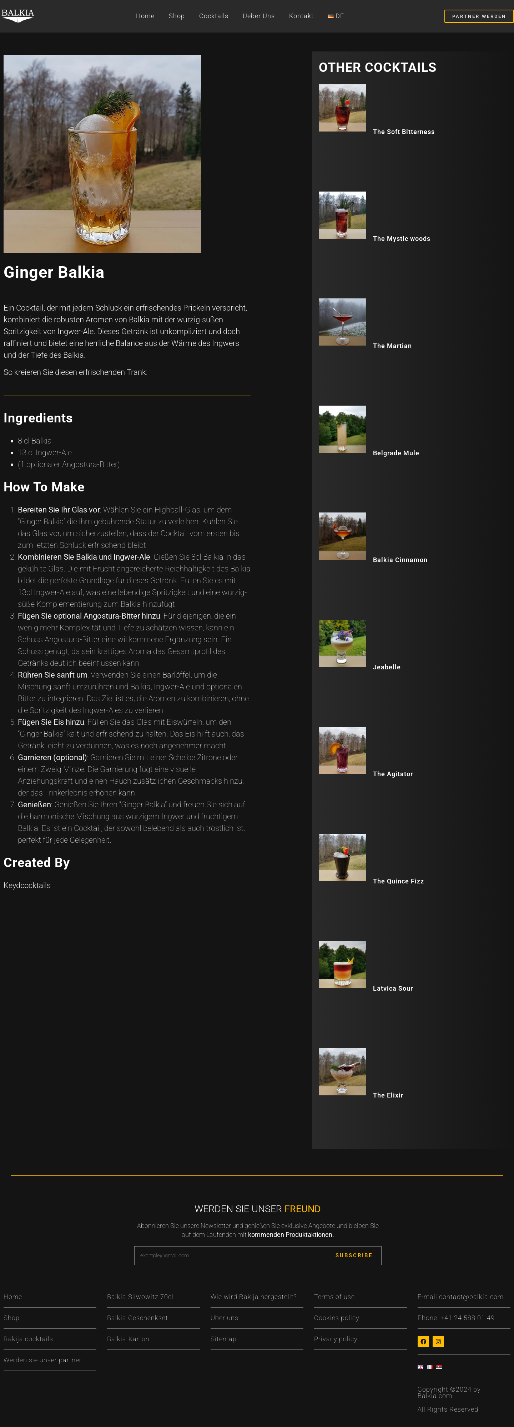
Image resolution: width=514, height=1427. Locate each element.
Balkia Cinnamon (400, 560)
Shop (177, 16)
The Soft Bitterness (404, 131)
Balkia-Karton (128, 1339)
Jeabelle (387, 667)
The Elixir (388, 1095)
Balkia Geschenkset (137, 1318)
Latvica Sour (393, 988)
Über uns (224, 1318)
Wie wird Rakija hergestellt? (254, 1296)
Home (145, 16)
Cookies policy (336, 1318)
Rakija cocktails (28, 1339)
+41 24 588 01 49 (467, 1318)
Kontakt (301, 16)
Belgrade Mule (396, 453)
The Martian (392, 346)
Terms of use (334, 1296)
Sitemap (224, 1339)
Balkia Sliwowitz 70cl (140, 1296)
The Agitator (393, 774)
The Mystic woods (401, 238)
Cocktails (213, 16)
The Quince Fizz (398, 881)
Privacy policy (336, 1339)
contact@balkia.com (471, 1296)
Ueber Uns (259, 16)
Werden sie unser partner (43, 1360)
